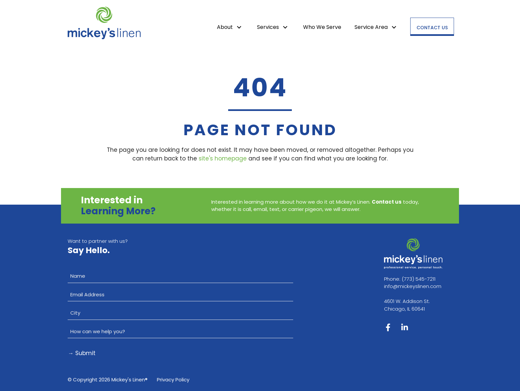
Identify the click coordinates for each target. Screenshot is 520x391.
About (225, 27)
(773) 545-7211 (418, 278)
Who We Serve (322, 27)
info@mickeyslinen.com (412, 286)
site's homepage (223, 158)
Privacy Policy (173, 379)
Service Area (371, 27)
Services (268, 27)
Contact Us (432, 27)
